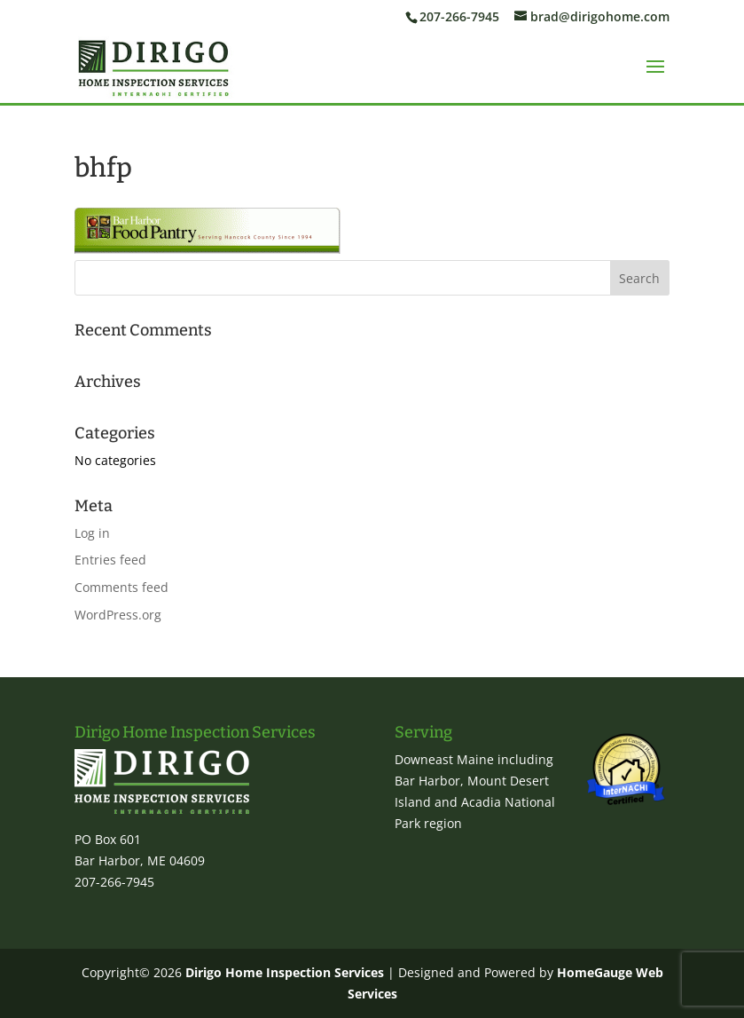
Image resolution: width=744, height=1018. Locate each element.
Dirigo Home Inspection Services (284, 972)
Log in (92, 533)
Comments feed (121, 587)
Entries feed (110, 559)
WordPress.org (117, 614)
